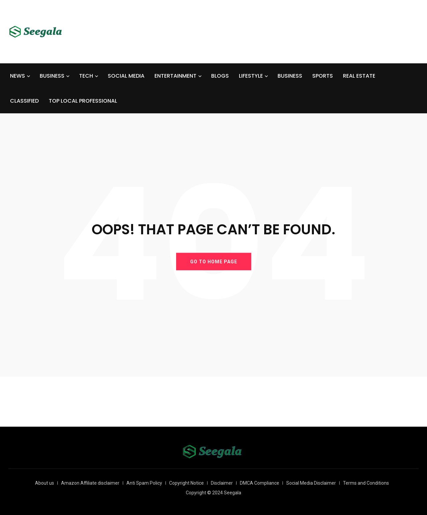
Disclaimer (222, 483)
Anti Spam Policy (144, 483)
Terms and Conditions (366, 483)
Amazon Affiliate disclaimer (90, 483)
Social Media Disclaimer (311, 483)
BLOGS (220, 76)
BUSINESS (52, 76)
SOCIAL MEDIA (126, 76)
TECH (86, 76)
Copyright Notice (186, 483)
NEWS (17, 76)
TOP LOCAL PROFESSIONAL (83, 101)
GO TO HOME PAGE (213, 261)
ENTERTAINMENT (175, 76)
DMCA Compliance (259, 483)
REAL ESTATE (359, 76)
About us (44, 483)
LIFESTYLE (251, 76)
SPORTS (322, 76)
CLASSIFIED (24, 101)
